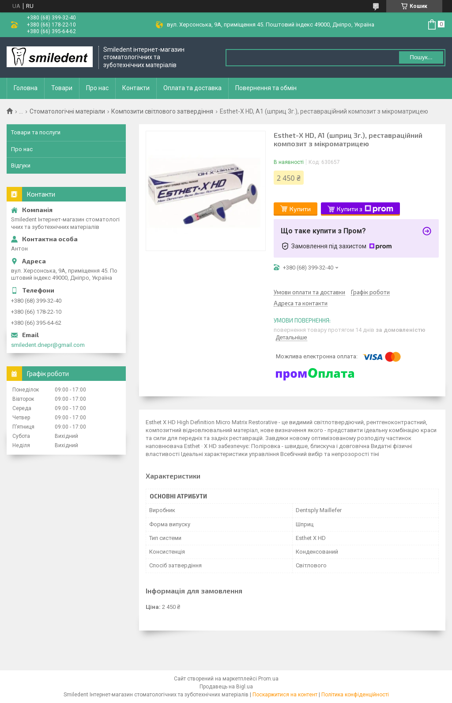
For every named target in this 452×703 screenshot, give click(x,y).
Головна (26, 87)
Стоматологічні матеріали (67, 111)
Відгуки (20, 165)
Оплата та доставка (192, 87)
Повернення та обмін (266, 87)
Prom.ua (268, 679)
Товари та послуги (35, 132)
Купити (300, 209)
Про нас (97, 87)
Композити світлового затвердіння (162, 111)
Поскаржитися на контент (284, 695)
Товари (61, 87)
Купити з (365, 209)
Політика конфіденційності (355, 695)
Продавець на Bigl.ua (226, 687)
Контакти (136, 87)
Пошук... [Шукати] (421, 57)
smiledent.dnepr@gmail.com (48, 345)
